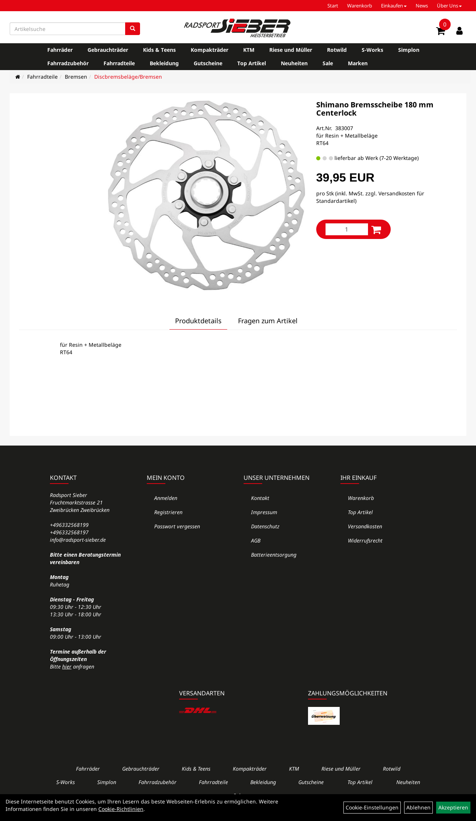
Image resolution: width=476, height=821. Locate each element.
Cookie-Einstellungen (372, 807)
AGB (255, 540)
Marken (358, 63)
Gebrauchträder (108, 49)
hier (67, 666)
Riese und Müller (290, 49)
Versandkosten (365, 526)
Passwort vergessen (177, 526)
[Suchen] (132, 28)
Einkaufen (394, 5)
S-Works (372, 49)
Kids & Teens (159, 49)
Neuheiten (294, 63)
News (422, 5)
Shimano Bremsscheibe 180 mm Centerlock (375, 109)
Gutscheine (208, 63)
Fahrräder (60, 49)
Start (332, 5)
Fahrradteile (119, 63)
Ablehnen (418, 807)
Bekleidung (164, 63)
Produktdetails (198, 320)
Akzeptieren (453, 807)
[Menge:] (347, 229)
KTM (248, 49)
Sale (328, 63)
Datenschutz (265, 526)
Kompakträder (209, 49)
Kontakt (260, 497)
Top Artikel (251, 63)
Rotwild (337, 49)
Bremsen (76, 76)
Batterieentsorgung (273, 554)
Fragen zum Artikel (268, 320)
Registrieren (168, 512)
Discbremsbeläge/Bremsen (128, 76)
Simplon (408, 49)
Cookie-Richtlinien (120, 808)
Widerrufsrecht (365, 540)
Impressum (264, 512)
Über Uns (449, 5)
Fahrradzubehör (68, 63)
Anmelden (165, 497)
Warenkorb (359, 5)
